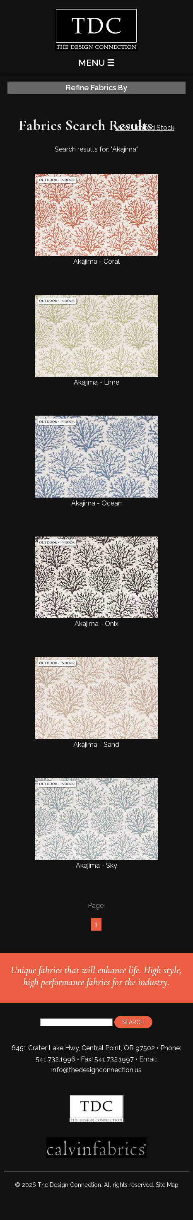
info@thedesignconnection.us (96, 1070)
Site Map (167, 1184)
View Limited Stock (144, 128)
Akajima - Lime (96, 340)
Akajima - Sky (96, 823)
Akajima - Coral (96, 219)
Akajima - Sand (96, 702)
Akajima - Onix (96, 582)
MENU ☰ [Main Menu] (96, 63)
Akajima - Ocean (96, 461)
